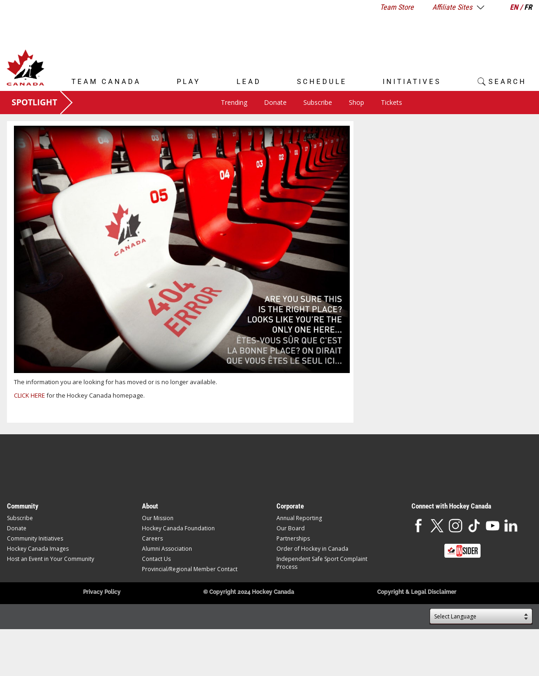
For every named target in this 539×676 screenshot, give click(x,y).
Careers (152, 538)
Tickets (391, 102)
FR (528, 7)
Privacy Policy (102, 592)
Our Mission (157, 518)
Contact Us (156, 559)
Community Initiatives (35, 538)
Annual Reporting (299, 518)
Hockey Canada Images (38, 549)
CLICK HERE (29, 395)
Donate (275, 102)
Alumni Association (167, 549)
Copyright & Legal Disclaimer (416, 592)
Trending (234, 102)
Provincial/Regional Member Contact (189, 569)
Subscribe (317, 102)
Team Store (397, 7)
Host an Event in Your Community (50, 559)
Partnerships (293, 538)
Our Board (290, 528)
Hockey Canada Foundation (178, 528)
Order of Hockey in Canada (312, 549)
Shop (356, 102)
